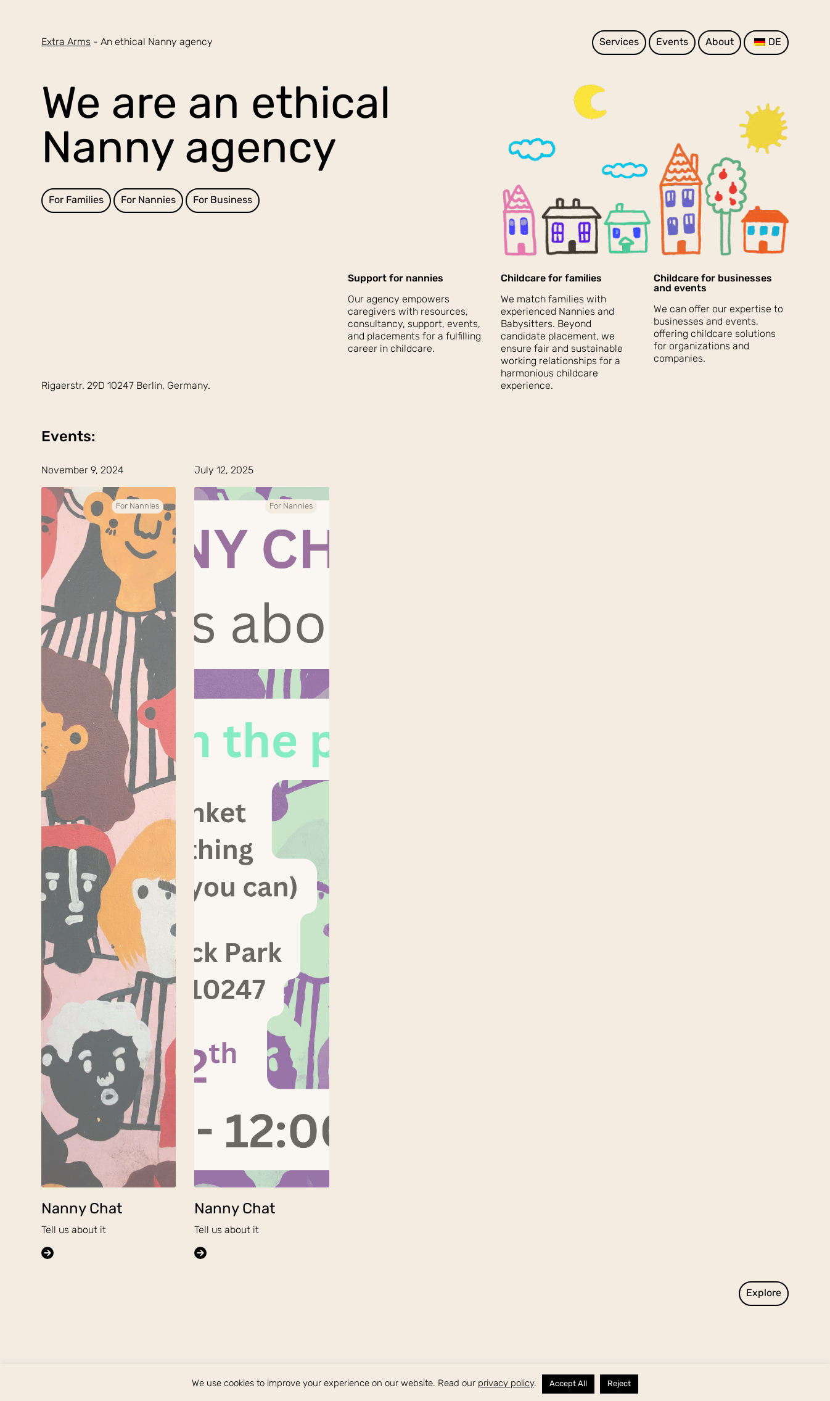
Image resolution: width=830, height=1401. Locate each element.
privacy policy (506, 1384)
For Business (222, 201)
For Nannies (148, 201)
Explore (763, 1294)
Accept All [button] (568, 1384)
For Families (76, 201)
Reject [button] (619, 1384)
